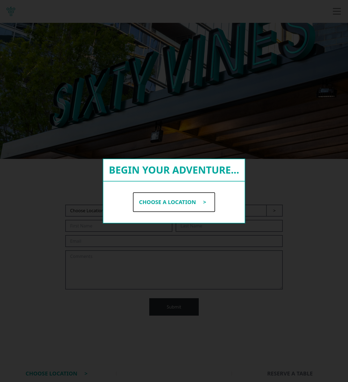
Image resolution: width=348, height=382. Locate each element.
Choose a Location (174, 202)
